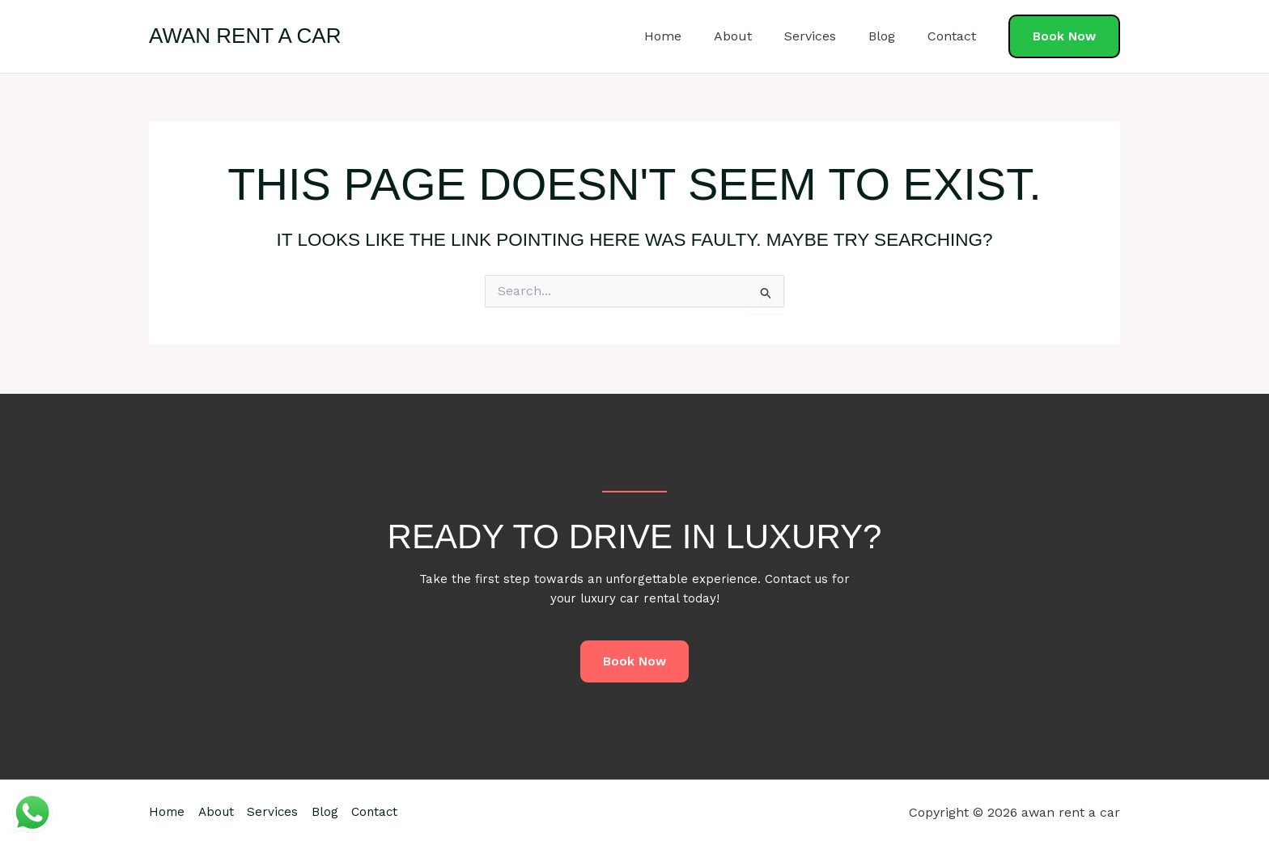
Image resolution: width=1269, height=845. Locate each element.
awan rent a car (245, 35)
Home (692, 36)
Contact (955, 36)
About (755, 36)
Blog (891, 36)
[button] (1064, 37)
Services (826, 36)
